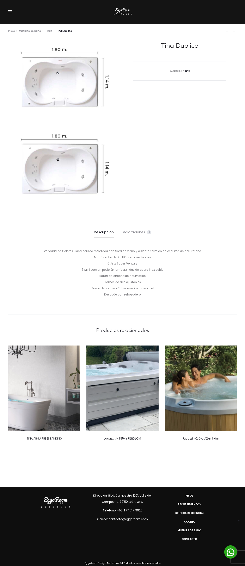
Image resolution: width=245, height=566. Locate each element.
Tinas (48, 31)
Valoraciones (137, 232)
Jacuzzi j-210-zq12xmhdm (200, 438)
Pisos (189, 495)
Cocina (189, 521)
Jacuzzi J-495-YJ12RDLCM (122, 438)
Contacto (189, 539)
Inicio (11, 31)
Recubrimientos (189, 504)
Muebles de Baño (30, 31)
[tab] (104, 232)
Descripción (104, 232)
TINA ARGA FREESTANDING (44, 438)
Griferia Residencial (189, 513)
